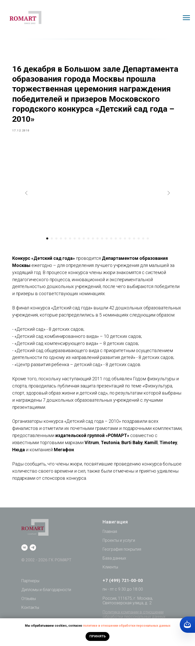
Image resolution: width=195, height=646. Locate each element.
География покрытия (122, 561)
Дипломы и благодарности (46, 601)
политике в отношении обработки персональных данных (126, 625)
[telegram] (33, 559)
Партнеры (30, 592)
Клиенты (110, 578)
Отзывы (28, 610)
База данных (114, 569)
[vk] (24, 559)
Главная (110, 543)
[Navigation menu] (186, 17)
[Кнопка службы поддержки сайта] (187, 625)
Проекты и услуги (119, 552)
